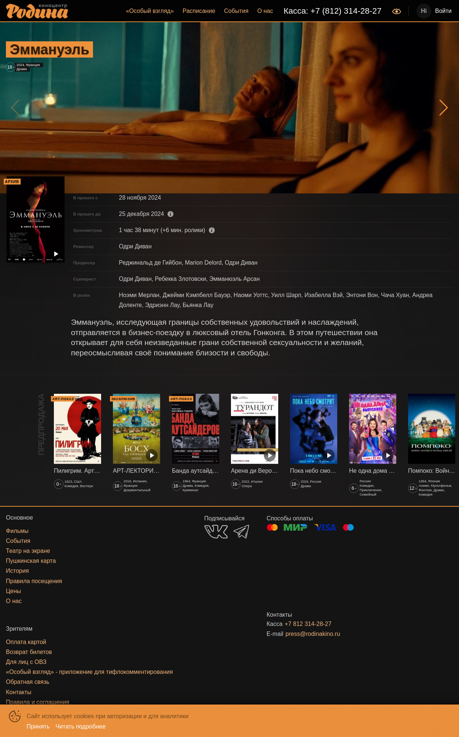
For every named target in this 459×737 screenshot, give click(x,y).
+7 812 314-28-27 (308, 624)
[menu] (231, 11)
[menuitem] (149, 11)
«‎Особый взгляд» (150, 11)
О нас (265, 11)
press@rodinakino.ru (313, 634)
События (236, 11)
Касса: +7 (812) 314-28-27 (333, 11)
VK (216, 531)
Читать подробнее (81, 726)
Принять (38, 726)
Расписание (199, 11)
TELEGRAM (241, 531)
